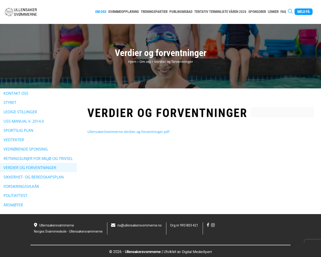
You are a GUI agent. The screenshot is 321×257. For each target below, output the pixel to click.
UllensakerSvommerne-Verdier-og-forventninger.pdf (128, 131)
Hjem (132, 61)
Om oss (145, 61)
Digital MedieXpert (197, 251)
